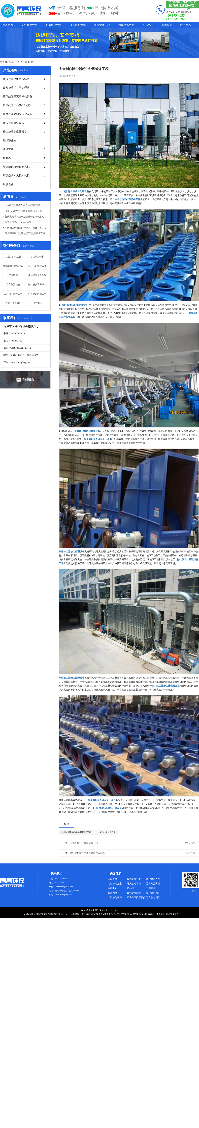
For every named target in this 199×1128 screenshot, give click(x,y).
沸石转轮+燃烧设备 (13, 266)
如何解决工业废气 (37, 284)
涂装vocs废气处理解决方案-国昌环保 (23, 211)
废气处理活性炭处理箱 (16, 87)
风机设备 (8, 184)
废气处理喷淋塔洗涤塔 (16, 78)
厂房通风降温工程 (37, 294)
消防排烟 (37, 303)
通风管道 (8, 149)
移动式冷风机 (37, 256)
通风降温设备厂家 (37, 275)
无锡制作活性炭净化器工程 (84, 843)
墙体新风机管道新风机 (16, 166)
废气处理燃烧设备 (13, 122)
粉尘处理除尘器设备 (15, 131)
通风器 (7, 158)
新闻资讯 (166, 25)
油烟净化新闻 (115, 897)
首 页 (20, 62)
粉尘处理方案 (54, 25)
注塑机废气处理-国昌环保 (18, 222)
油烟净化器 (9, 140)
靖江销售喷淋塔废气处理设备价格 (87, 853)
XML (116, 910)
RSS (110, 910)
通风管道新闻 (153, 897)
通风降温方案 (126, 25)
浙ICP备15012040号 (89, 914)
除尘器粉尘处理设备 (107, 832)
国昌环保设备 (172, 914)
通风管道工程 (102, 25)
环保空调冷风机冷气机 (16, 175)
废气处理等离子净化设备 (17, 96)
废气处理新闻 (134, 893)
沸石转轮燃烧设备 (37, 266)
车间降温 (13, 275)
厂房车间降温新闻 (136, 897)
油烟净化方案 (78, 25)
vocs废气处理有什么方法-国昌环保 (22, 205)
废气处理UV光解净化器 (17, 105)
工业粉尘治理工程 (13, 294)
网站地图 (103, 910)
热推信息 (29, 62)
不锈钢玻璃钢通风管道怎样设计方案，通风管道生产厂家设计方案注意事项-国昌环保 (26, 228)
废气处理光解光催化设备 (17, 114)
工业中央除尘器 (13, 256)
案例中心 (112, 888)
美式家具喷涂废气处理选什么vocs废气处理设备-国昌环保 (26, 216)
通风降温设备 (13, 284)
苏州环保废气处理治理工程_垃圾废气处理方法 (26, 233)
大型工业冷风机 (13, 303)
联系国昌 (185, 25)
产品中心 (147, 25)
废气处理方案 (29, 25)
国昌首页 (7, 25)
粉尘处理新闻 (153, 893)
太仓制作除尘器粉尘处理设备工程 (76, 832)
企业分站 (94, 910)
